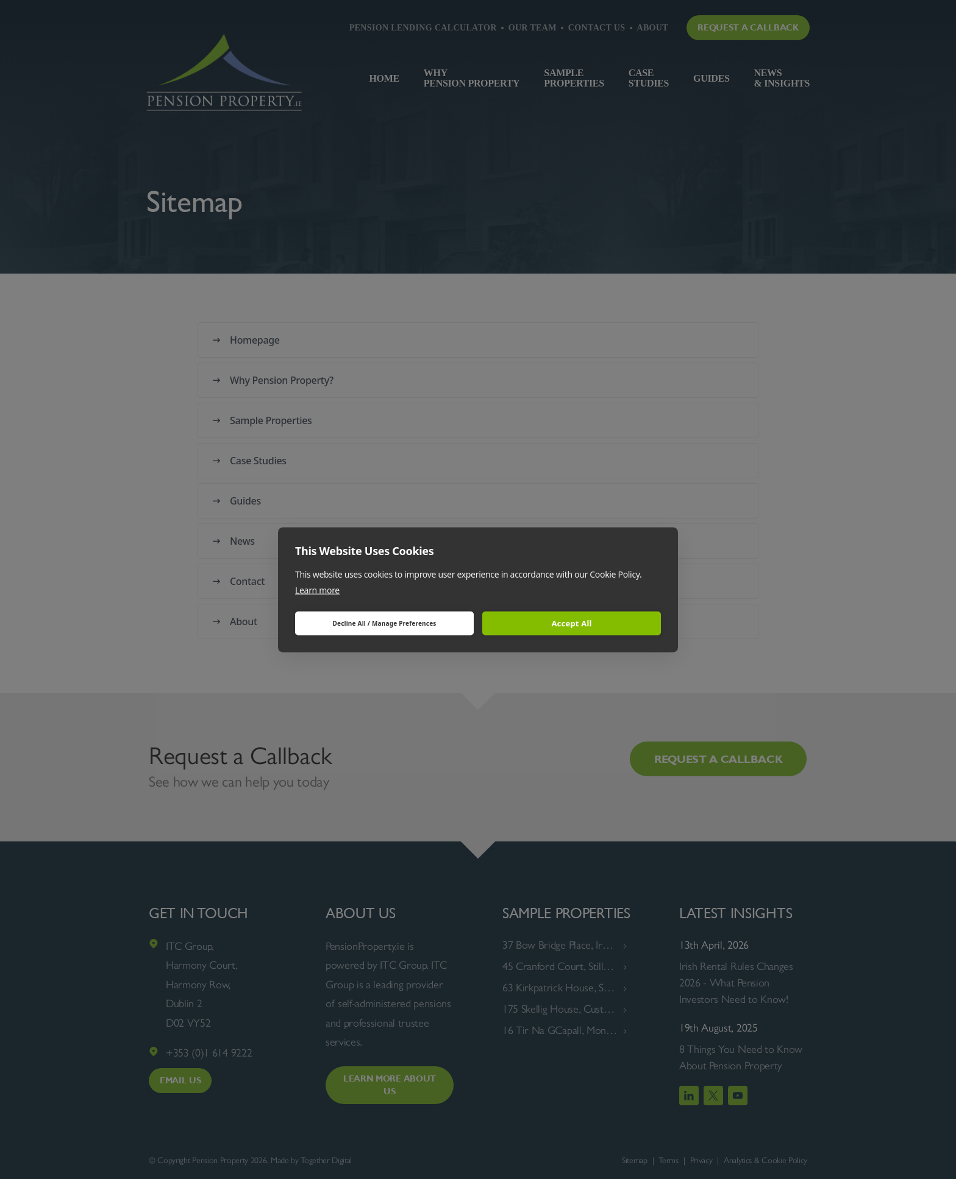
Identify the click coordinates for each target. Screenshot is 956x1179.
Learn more (317, 589)
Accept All (571, 623)
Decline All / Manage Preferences (384, 623)
